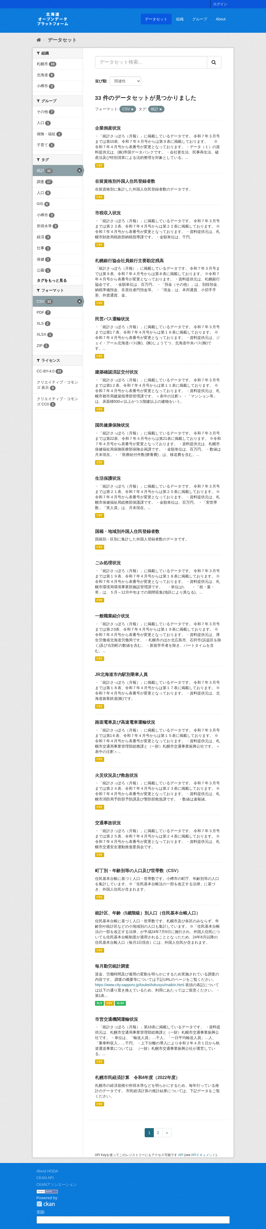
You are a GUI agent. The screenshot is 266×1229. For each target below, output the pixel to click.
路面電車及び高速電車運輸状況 (125, 722)
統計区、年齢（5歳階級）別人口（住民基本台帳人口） (148, 913)
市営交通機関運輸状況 (116, 1019)
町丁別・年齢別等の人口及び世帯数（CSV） (138, 870)
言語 (40, 1212)
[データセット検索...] (151, 62)
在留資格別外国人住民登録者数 (125, 181)
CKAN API (45, 1178)
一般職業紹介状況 (112, 616)
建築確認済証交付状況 (116, 372)
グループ (199, 19)
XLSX (120, 1003)
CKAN (46, 1204)
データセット (156, 19)
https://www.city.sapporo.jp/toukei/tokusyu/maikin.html (139, 985)
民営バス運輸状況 (112, 319)
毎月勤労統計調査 (112, 966)
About (221, 19)
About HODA (47, 1171)
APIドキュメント (203, 1155)
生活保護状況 (108, 478)
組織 (180, 19)
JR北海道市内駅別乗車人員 (121, 674)
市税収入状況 (108, 213)
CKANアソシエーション (57, 1184)
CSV (100, 165)
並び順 (100, 81)
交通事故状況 (108, 823)
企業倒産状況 (108, 128)
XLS (99, 1003)
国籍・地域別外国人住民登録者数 (127, 531)
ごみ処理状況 (108, 563)
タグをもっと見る (52, 280)
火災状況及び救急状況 (116, 775)
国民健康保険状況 (112, 425)
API (180, 1155)
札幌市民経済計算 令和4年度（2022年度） (137, 1077)
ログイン (220, 4)
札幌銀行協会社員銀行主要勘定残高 (129, 260)
